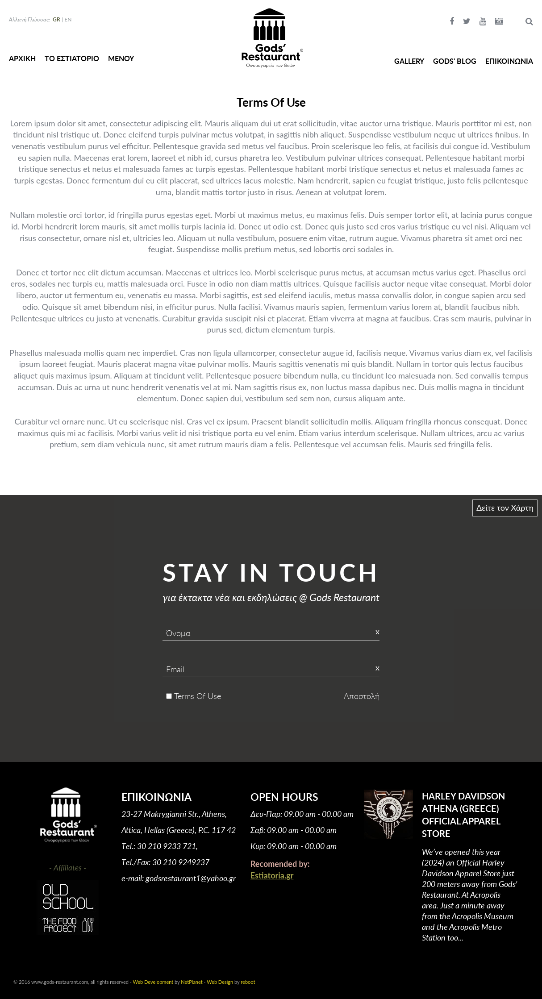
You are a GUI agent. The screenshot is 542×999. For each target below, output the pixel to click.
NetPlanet (191, 982)
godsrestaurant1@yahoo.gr (191, 878)
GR (56, 19)
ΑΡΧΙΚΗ (22, 58)
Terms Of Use (197, 696)
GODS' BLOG (454, 61)
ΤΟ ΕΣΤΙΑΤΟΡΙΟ (72, 58)
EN (67, 19)
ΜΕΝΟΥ (121, 58)
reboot (248, 982)
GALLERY (409, 61)
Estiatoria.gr (272, 875)
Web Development (153, 982)
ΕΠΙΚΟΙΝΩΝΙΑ (509, 61)
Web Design (220, 982)
